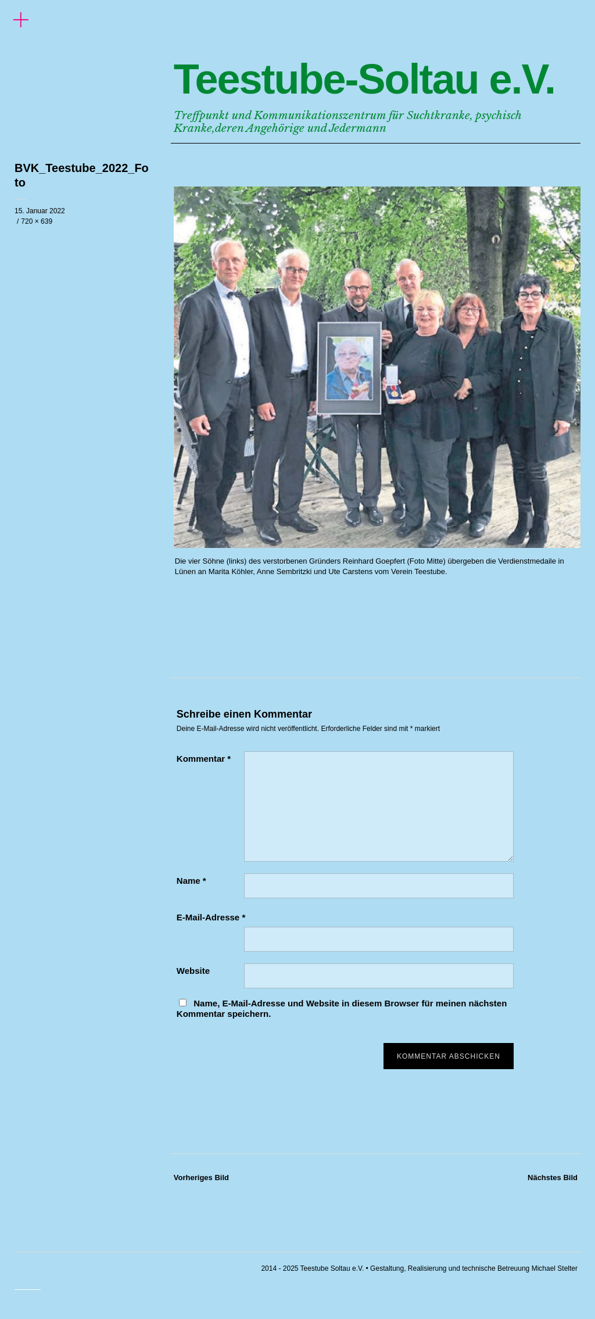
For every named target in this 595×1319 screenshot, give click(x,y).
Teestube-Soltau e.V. (364, 79)
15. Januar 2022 (40, 211)
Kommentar (204, 759)
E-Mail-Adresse (211, 917)
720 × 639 (36, 221)
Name (191, 881)
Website (193, 971)
